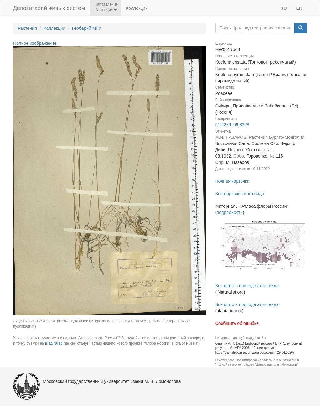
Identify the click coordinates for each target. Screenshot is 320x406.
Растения (27, 28)
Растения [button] (105, 9)
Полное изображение (35, 43)
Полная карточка (232, 181)
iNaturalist (53, 343)
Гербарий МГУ (86, 28)
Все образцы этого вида (239, 193)
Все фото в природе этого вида (247, 285)
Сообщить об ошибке (237, 323)
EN (299, 8)
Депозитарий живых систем (49, 8)
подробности (230, 212)
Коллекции (137, 8)
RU (283, 8)
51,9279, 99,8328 (232, 124)
